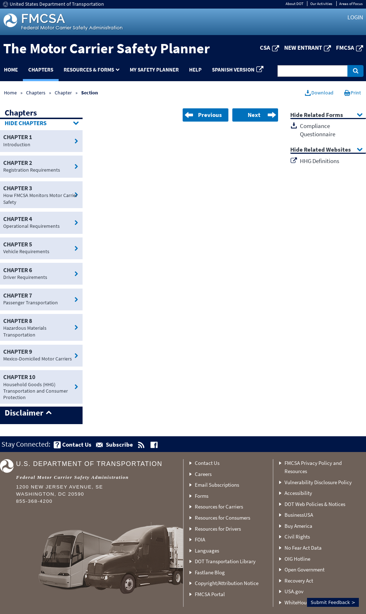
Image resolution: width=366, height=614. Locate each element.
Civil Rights (297, 536)
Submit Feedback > (333, 602)
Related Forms (323, 115)
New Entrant (303, 47)
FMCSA (345, 47)
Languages (207, 550)
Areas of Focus (351, 3)
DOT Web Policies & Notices (315, 504)
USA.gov (294, 591)
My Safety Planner (154, 69)
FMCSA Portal (210, 594)
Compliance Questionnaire (317, 130)
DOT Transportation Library (225, 561)
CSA (265, 47)
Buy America (298, 525)
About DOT (294, 3)
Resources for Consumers (222, 517)
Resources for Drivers (218, 528)
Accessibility (298, 493)
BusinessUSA (299, 514)
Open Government (305, 569)
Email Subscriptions (217, 484)
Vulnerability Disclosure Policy (318, 482)
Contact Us (207, 463)
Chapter (63, 92)
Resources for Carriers (219, 506)
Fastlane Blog (210, 572)
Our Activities (321, 3)
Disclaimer (24, 413)
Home (10, 92)
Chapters (40, 69)
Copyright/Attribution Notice (226, 583)
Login (355, 17)
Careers (203, 474)
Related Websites (327, 150)
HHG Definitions (319, 161)
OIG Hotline (297, 558)
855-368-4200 (34, 501)
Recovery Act (299, 580)
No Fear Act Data (303, 547)
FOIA (200, 539)
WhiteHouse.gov (303, 602)
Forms (201, 495)
